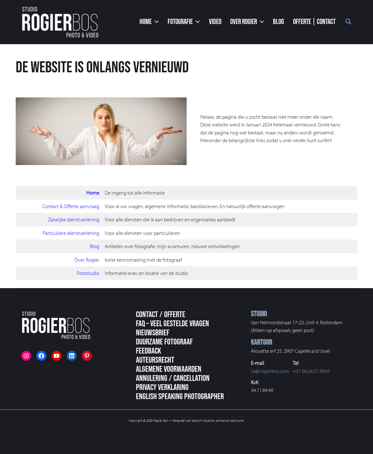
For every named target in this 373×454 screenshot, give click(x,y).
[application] (159, 22)
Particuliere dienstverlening (71, 233)
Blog (94, 246)
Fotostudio (88, 273)
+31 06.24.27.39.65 (311, 371)
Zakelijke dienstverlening (73, 219)
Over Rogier (86, 259)
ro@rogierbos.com (270, 371)
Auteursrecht (155, 360)
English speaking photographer (180, 397)
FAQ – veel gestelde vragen (172, 324)
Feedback (148, 351)
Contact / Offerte (160, 315)
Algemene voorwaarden (168, 369)
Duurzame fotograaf (164, 342)
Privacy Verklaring (162, 387)
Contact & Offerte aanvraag (70, 206)
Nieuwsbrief (152, 333)
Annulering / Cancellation (173, 378)
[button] (348, 22)
